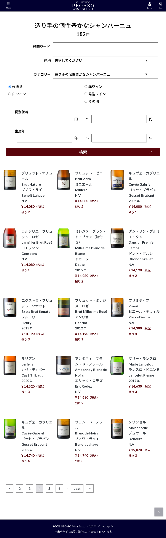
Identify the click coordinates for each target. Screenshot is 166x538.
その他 (92, 101)
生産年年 (46, 135)
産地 (102, 60)
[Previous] (9, 488)
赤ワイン (93, 87)
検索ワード (95, 46)
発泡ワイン (95, 94)
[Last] (77, 488)
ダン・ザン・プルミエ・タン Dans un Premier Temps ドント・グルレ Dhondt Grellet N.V (144, 253)
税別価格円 (46, 116)
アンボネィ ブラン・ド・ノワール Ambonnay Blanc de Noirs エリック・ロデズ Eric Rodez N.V (91, 380)
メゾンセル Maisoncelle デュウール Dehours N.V (141, 438)
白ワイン (17, 94)
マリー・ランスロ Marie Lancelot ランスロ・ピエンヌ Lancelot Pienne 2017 (144, 375)
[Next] (90, 488)
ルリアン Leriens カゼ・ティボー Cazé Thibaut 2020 (33, 375)
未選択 (15, 87)
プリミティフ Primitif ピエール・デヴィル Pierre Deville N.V (144, 317)
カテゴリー (97, 74)
